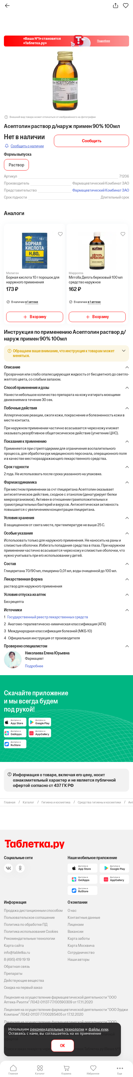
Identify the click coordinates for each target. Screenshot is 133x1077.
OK (62, 1045)
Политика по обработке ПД (25, 924)
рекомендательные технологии (57, 1029)
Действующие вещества (24, 980)
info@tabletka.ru (17, 952)
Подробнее (34, 666)
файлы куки (98, 1029)
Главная (13, 1073)
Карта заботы (79, 938)
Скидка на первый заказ (23, 987)
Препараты (13, 973)
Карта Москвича (81, 945)
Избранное (93, 1073)
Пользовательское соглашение (29, 917)
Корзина (66, 1073)
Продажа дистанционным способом (33, 910)
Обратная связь (17, 966)
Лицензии (76, 924)
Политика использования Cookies (31, 931)
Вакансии (75, 931)
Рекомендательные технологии (29, 938)
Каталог (40, 1073)
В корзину (38, 316)
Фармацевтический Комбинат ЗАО (100, 190)
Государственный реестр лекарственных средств (47, 617)
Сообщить (91, 140)
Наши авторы (79, 959)
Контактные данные (84, 917)
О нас (72, 910)
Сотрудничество (81, 952)
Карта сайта (14, 945)
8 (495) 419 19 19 (17, 959)
